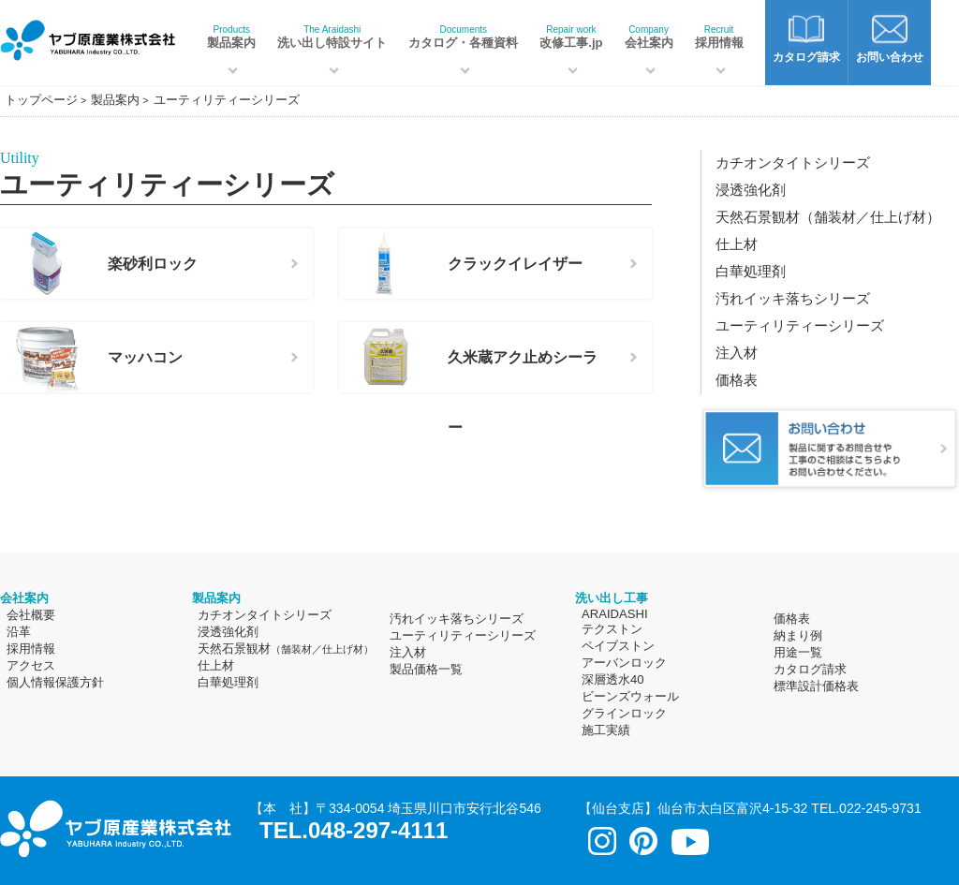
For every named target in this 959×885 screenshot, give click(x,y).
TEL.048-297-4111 (353, 830)
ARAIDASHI (615, 614)
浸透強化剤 (751, 190)
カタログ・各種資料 (463, 37)
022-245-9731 (880, 808)
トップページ (41, 100)
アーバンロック (624, 663)
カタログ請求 (810, 669)
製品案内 (231, 37)
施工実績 (606, 730)
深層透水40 (613, 679)
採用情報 (719, 37)
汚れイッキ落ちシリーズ (793, 298)
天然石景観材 (286, 649)
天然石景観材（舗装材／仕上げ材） (828, 217)
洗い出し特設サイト (332, 37)
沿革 (19, 632)
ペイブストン (618, 646)
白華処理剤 (751, 271)
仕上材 (737, 244)
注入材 (737, 353)
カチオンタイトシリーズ (793, 162)
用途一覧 (798, 652)
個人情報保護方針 (55, 682)
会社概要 (31, 615)
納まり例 (798, 635)
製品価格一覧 (426, 669)
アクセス (31, 665)
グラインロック (624, 713)
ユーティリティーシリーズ (800, 325)
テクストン (612, 629)
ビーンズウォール (630, 696)
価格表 (737, 380)
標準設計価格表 (816, 686)
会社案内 (649, 37)
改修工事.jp (570, 37)
